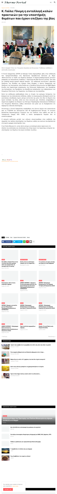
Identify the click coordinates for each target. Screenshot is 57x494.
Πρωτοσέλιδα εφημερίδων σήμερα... (27, 327)
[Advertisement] (28, 142)
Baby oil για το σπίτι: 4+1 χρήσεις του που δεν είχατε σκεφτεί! (27, 359)
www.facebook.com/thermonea (28, 181)
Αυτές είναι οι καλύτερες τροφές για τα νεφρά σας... (27, 262)
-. (7, 160)
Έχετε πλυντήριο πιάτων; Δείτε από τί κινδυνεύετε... (25, 373)
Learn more (15, 486)
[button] (2, 2)
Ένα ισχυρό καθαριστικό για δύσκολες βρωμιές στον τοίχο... (27, 352)
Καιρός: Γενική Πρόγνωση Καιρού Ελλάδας (46, 327)
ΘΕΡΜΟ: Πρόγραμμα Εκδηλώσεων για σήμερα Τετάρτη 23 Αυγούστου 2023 (47, 284)
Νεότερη (4, 336)
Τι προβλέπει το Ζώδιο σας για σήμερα (21, 449)
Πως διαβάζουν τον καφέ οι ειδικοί (20, 456)
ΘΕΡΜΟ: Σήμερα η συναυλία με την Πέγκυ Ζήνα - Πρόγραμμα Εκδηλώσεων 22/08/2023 (9, 307)
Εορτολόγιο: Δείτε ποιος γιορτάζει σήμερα (8, 283)
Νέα (11, 237)
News (28, 237)
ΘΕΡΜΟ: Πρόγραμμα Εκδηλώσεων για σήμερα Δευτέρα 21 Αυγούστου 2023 (28, 307)
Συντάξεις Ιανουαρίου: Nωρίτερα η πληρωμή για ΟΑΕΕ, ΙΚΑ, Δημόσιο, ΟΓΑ (30, 434)
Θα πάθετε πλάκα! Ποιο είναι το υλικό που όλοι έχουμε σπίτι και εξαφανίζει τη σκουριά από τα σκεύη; (10, 264)
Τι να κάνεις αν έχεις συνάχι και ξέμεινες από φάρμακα (47, 262)
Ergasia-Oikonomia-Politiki (20, 237)
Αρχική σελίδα (5, 7)
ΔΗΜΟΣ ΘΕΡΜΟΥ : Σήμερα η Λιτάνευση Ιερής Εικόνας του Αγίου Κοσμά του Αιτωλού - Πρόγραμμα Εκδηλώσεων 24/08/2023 (28, 285)
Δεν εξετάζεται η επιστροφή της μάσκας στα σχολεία (25, 427)
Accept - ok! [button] (8, 489)
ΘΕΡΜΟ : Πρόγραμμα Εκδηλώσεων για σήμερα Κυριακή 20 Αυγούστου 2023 (47, 307)
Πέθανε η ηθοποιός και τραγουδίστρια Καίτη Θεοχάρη (25, 441)
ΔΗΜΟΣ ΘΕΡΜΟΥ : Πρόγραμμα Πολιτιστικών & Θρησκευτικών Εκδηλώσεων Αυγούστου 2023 (10, 328)
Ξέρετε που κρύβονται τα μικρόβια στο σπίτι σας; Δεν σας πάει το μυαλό (30, 345)
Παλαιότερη (51, 336)
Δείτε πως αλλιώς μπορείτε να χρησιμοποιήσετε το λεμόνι (27, 366)
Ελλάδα (13, 7)
